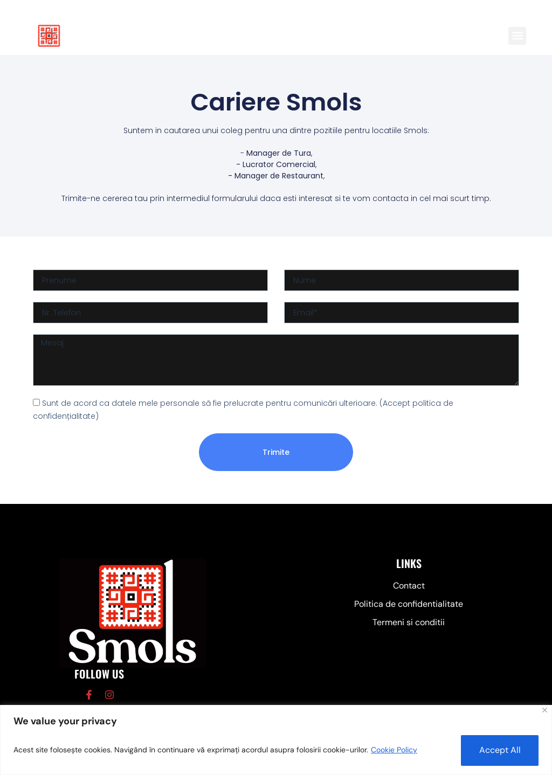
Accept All (497, 749)
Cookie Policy (394, 750)
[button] (517, 36)
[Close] (544, 709)
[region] (276, 739)
